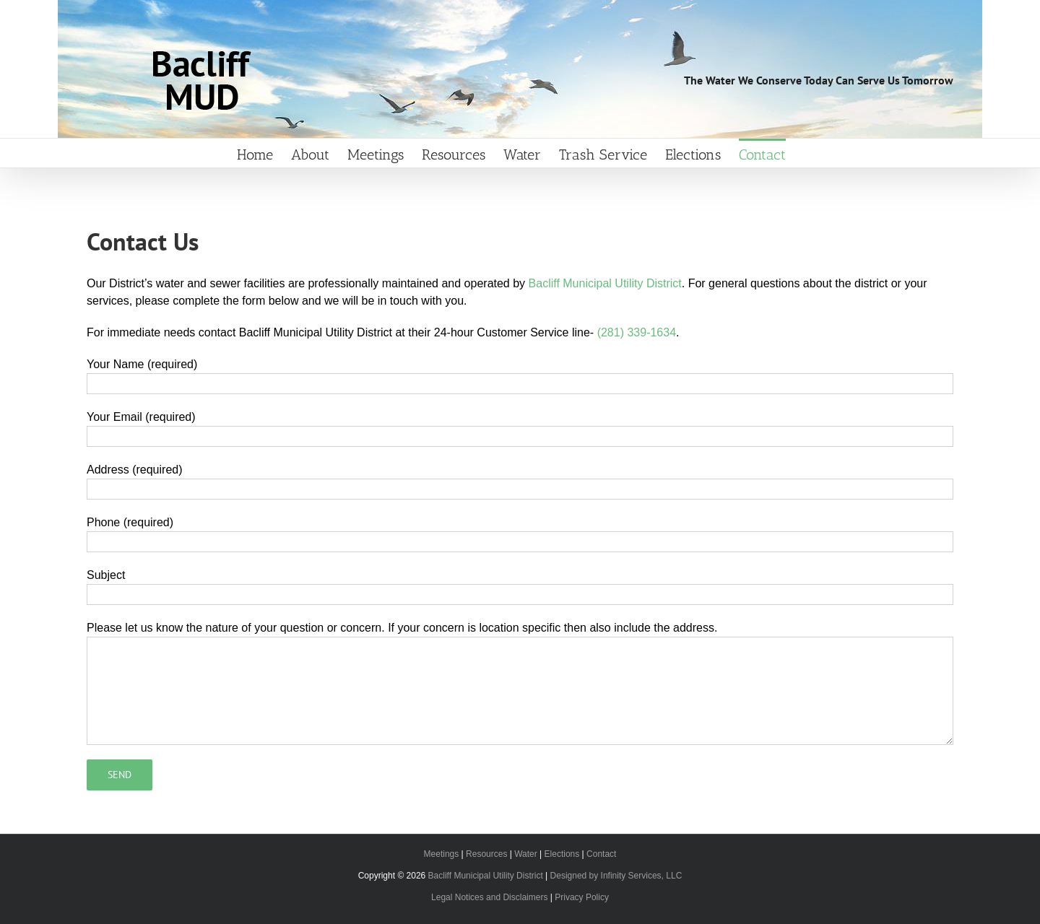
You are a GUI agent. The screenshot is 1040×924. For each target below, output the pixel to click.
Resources (486, 854)
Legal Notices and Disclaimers (489, 897)
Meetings (441, 854)
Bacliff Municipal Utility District (605, 283)
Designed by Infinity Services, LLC (616, 876)
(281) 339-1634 (636, 332)
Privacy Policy (582, 897)
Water (525, 854)
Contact (601, 854)
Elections (562, 854)
